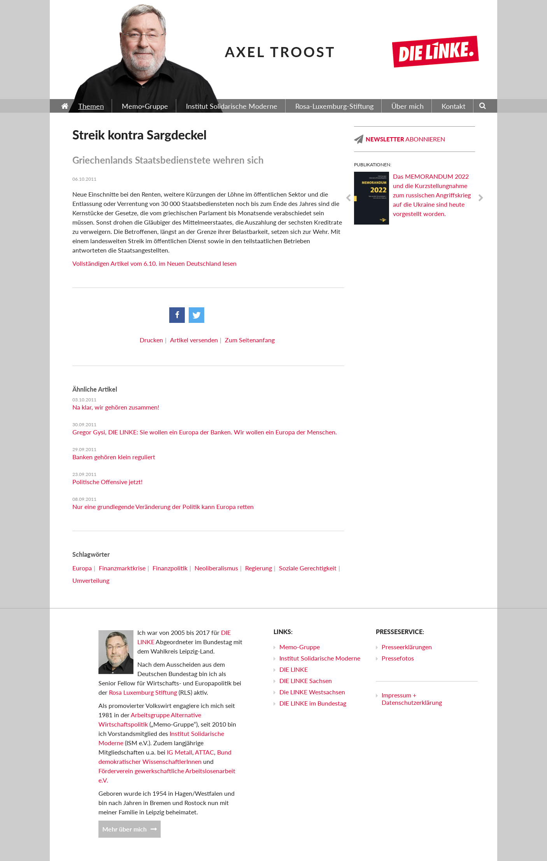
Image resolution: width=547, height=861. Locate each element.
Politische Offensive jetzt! (107, 481)
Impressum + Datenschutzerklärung (412, 698)
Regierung (258, 568)
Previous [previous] (348, 198)
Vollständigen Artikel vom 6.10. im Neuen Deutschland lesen (154, 263)
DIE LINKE (293, 669)
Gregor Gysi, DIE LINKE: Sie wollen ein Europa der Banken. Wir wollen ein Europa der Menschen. (204, 432)
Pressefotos (398, 658)
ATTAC (204, 752)
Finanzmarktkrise (122, 568)
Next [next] (481, 198)
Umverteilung (90, 580)
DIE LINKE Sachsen (305, 680)
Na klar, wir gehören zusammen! (115, 407)
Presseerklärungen (407, 646)
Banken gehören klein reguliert (113, 456)
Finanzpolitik (170, 568)
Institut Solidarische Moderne (319, 658)
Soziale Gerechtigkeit (308, 568)
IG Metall (179, 752)
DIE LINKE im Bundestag (312, 703)
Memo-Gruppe (299, 646)
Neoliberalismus (216, 568)
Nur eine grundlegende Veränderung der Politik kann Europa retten (163, 506)
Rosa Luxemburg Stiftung (143, 692)
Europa (82, 568)
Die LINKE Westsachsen (312, 691)
